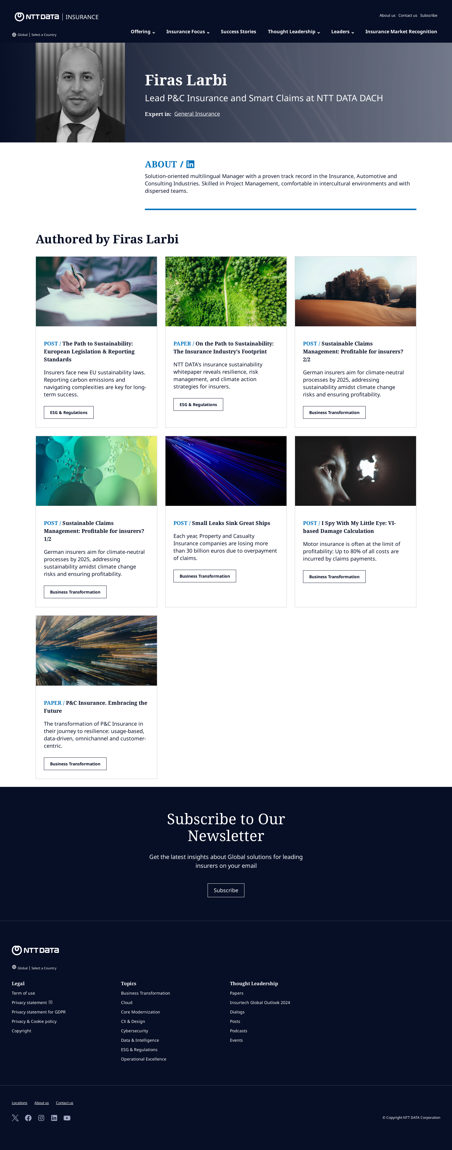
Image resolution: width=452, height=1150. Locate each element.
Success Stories (238, 31)
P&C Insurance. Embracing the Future (95, 706)
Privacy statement (32, 1002)
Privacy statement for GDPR (39, 1012)
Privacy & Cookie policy (34, 1021)
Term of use (23, 993)
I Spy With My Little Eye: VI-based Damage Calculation (349, 526)
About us (387, 15)
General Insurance (197, 113)
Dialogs (237, 1012)
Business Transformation (334, 412)
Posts (235, 1021)
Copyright (21, 1030)
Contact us (407, 15)
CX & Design (133, 1021)
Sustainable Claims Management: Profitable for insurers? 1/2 (94, 530)
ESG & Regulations (68, 412)
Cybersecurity (134, 1030)
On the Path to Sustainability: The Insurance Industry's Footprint (223, 347)
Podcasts (238, 1030)
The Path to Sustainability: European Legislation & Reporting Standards (89, 351)
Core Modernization (140, 1012)
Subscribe (428, 15)
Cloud (127, 1002)
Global (37, 34)
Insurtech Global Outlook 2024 (260, 1002)
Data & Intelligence (140, 1040)
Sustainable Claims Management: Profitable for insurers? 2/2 (353, 351)
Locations (19, 1102)
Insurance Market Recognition (401, 31)
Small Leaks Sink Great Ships (221, 522)
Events (236, 1040)
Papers (237, 993)
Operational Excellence (143, 1059)
